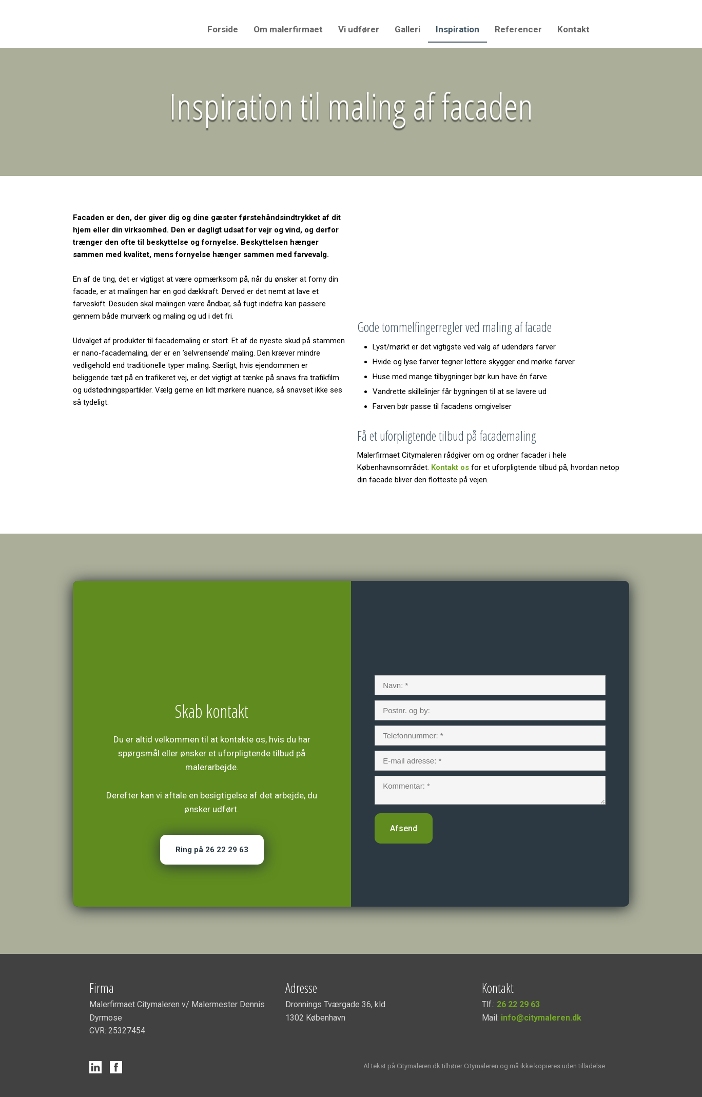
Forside (222, 29)
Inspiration (457, 29)
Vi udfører (358, 29)
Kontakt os (450, 467)
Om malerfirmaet (288, 29)
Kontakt (573, 29)
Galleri (407, 29)
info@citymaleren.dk (541, 1018)
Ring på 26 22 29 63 (212, 849)
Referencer (518, 29)
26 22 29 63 (518, 1004)
